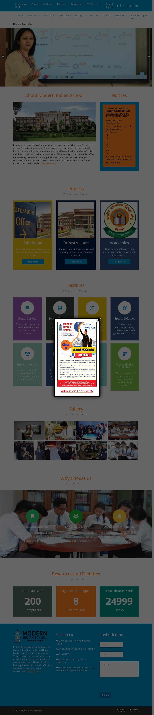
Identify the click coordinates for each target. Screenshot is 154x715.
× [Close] (99, 319)
